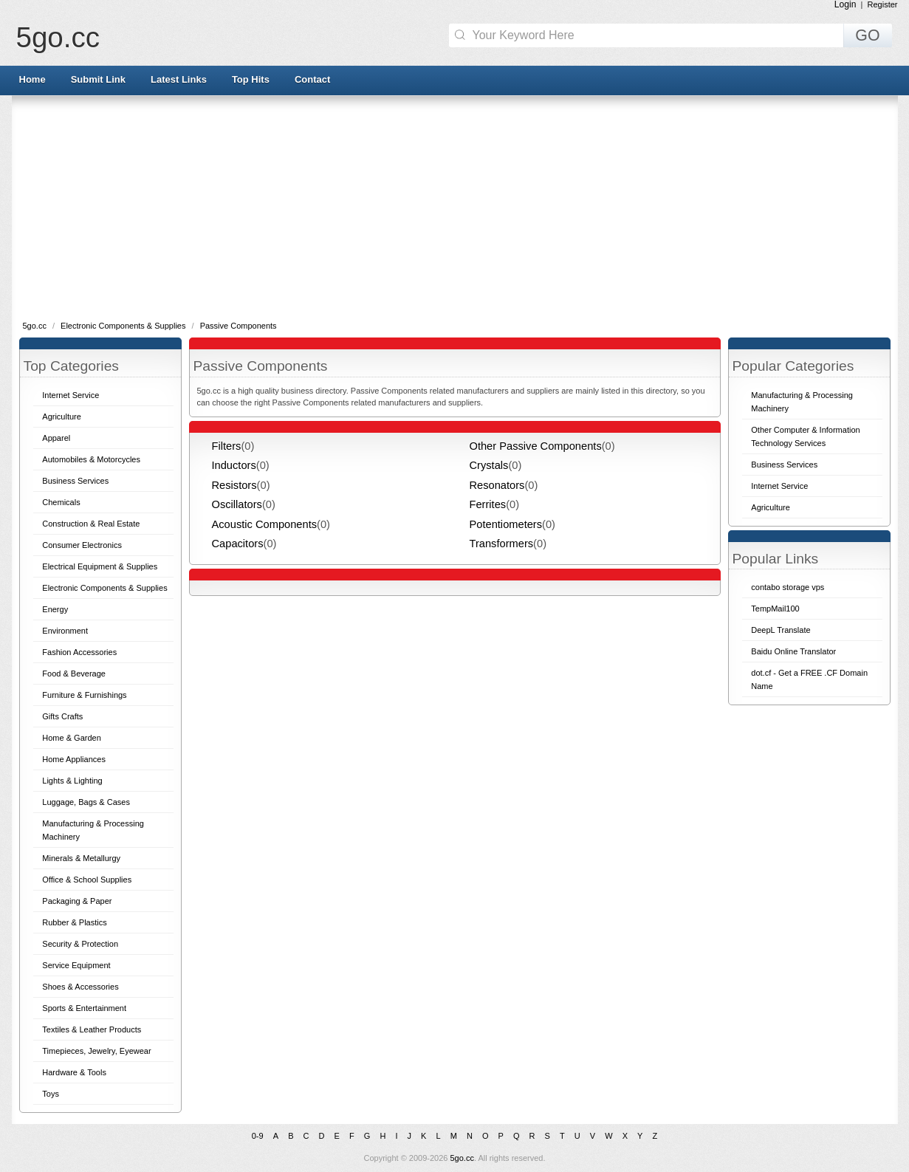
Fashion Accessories (79, 652)
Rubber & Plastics (74, 922)
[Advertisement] (455, 206)
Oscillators (237, 504)
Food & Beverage (74, 673)
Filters (226, 446)
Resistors (234, 485)
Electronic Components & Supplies (124, 325)
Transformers (502, 543)
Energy (55, 609)
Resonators (497, 485)
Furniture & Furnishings (84, 694)
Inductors (234, 465)
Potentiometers (506, 524)
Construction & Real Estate (91, 523)
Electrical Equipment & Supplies (99, 566)
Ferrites (488, 504)
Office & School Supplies (86, 879)
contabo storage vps (787, 587)
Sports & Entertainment (84, 1008)
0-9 (258, 1135)
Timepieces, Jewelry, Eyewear (96, 1050)
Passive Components (238, 325)
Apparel (56, 437)
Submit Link (98, 79)
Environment (65, 630)
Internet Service (70, 395)
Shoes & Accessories (80, 986)
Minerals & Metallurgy (81, 858)
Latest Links (179, 79)
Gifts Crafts (62, 716)
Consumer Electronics (82, 545)
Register (883, 4)
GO (867, 35)
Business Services (75, 480)
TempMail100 (775, 608)
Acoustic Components (265, 524)
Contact (312, 79)
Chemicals (61, 502)
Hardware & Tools (74, 1072)
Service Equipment (76, 965)
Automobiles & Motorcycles (91, 459)
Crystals (489, 465)
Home (32, 79)
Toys (50, 1093)
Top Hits (251, 79)
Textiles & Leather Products (91, 1029)
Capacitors (238, 543)
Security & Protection (80, 943)
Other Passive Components (536, 446)
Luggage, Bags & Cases (86, 802)
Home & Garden (71, 737)
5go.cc (58, 37)
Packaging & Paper (77, 901)
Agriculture (61, 416)
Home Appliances (74, 759)
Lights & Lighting (72, 780)
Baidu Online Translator (793, 651)
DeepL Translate (780, 630)
